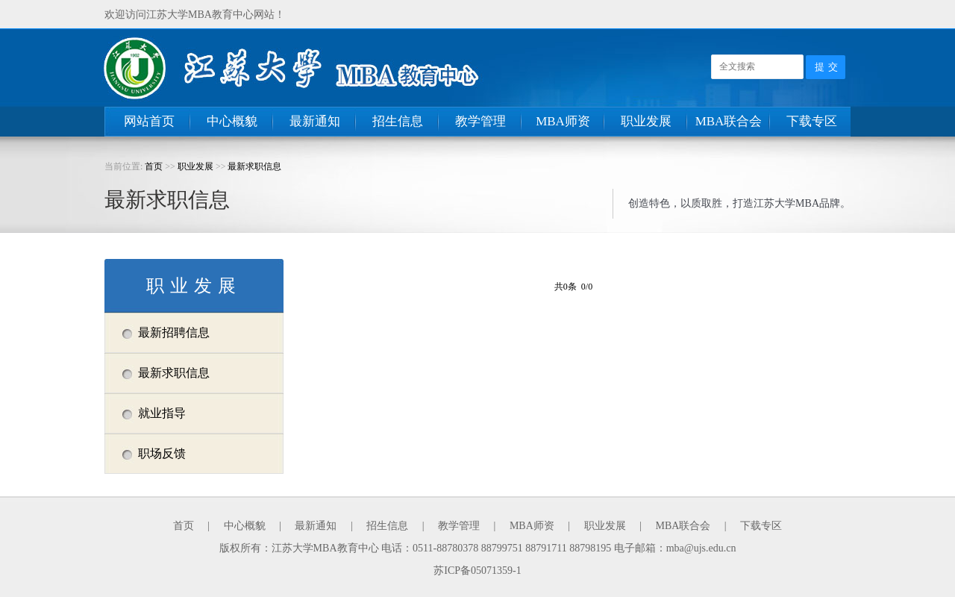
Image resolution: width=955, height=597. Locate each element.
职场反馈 (162, 453)
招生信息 (397, 121)
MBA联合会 (729, 121)
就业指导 (162, 413)
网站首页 (149, 121)
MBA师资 (563, 121)
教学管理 (480, 121)
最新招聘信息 (174, 332)
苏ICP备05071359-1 (477, 570)
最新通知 (314, 121)
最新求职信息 (254, 166)
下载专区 (811, 121)
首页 (154, 166)
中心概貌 (232, 121)
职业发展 (646, 121)
